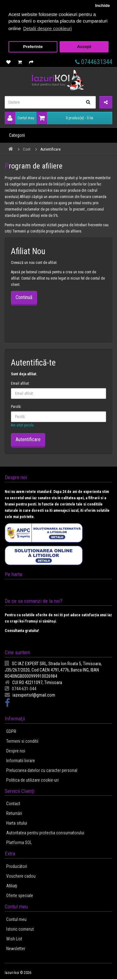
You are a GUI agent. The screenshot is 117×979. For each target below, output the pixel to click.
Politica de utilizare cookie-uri (32, 780)
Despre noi (15, 750)
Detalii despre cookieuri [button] (47, 28)
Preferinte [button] (33, 46)
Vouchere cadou (21, 876)
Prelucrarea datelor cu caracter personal (41, 770)
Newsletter (15, 948)
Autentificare (50, 149)
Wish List (14, 938)
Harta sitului (16, 823)
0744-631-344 (20, 688)
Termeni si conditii (22, 741)
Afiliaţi (11, 885)
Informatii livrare (20, 760)
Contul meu (19, 118)
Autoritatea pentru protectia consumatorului (45, 832)
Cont (27, 149)
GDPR (11, 731)
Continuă (24, 297)
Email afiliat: (20, 383)
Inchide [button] (102, 5)
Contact (13, 803)
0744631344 (93, 62)
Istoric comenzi (20, 929)
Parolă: (16, 406)
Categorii (17, 135)
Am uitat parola (22, 425)
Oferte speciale (19, 895)
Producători (16, 866)
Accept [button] (84, 46)
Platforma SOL (19, 842)
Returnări (14, 813)
